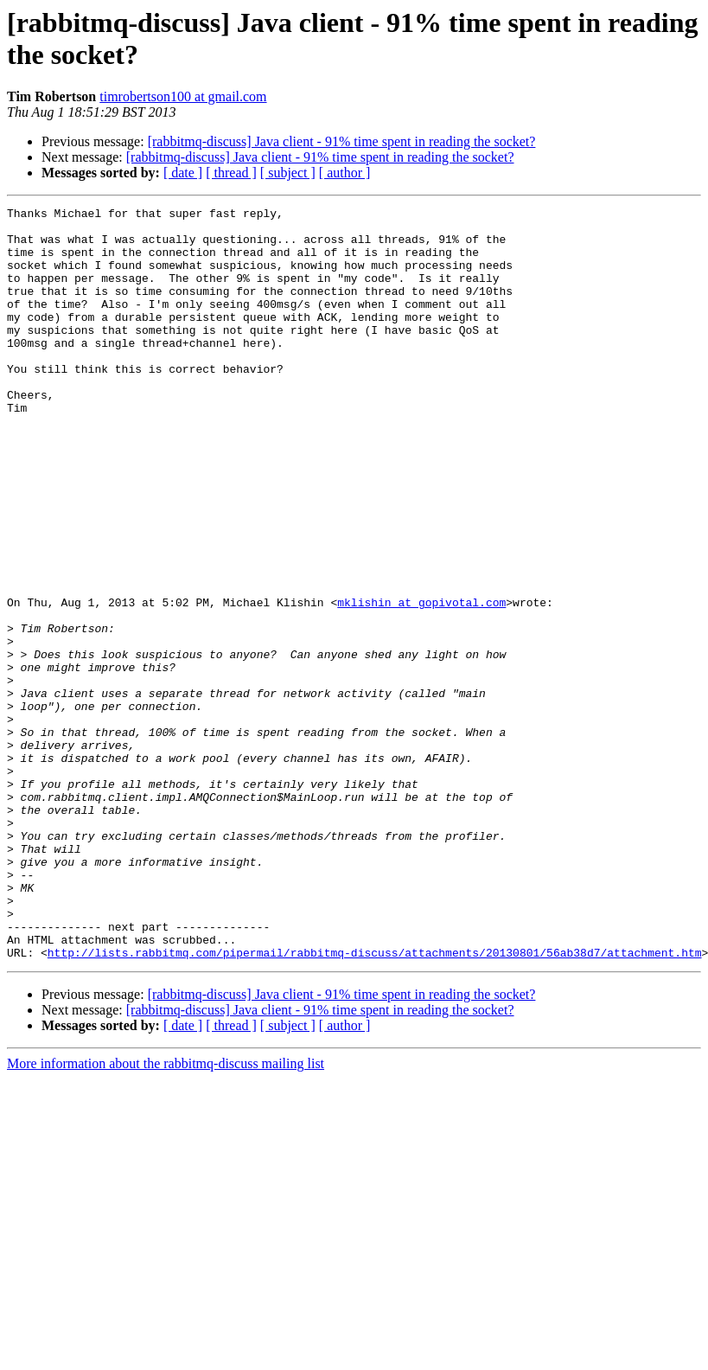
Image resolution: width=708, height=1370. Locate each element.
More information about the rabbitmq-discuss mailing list (165, 1214)
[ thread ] (231, 172)
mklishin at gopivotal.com (421, 682)
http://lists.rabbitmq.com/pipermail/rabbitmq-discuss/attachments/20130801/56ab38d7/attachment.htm (375, 1103)
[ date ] (182, 172)
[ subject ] (288, 172)
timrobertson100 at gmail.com (182, 96)
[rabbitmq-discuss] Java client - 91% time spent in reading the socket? (342, 141)
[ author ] (345, 172)
